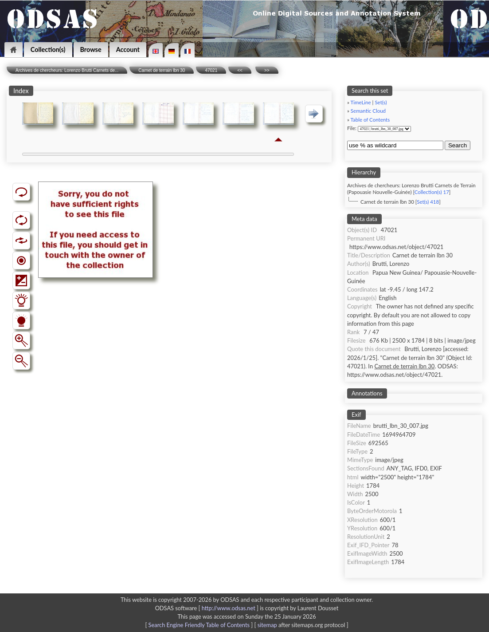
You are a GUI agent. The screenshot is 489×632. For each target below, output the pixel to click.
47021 (211, 70)
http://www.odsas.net (228, 608)
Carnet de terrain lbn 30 (161, 70)
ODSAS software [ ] (207, 608)
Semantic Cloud (368, 111)
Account (128, 49)
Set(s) (381, 102)
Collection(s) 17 (432, 192)
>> (267, 70)
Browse (91, 49)
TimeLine (361, 102)
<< (240, 70)
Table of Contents (370, 119)
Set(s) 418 (428, 202)
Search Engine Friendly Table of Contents (199, 624)
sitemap (267, 624)
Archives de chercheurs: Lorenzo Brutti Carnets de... (67, 70)
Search (457, 145)
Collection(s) (48, 49)
